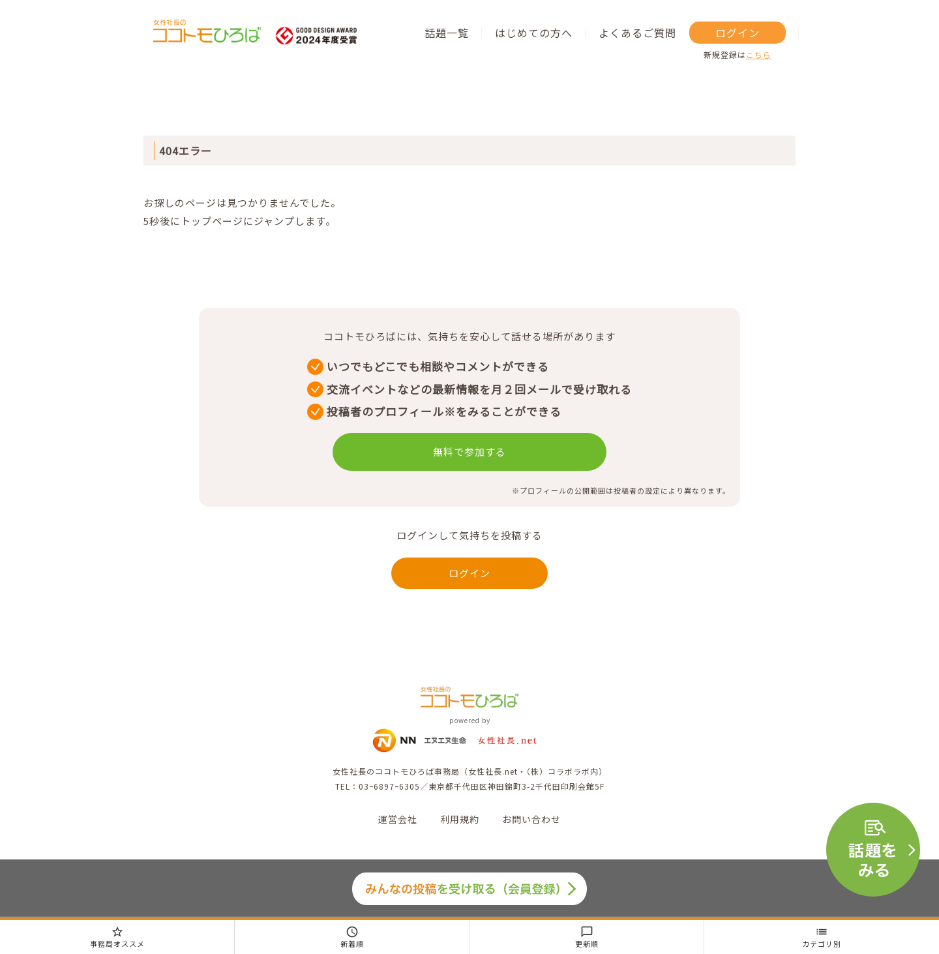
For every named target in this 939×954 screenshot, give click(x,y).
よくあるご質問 (637, 32)
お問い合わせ (531, 819)
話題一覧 (447, 32)
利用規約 (459, 819)
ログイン (737, 32)
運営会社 (397, 819)
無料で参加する (469, 451)
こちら (758, 54)
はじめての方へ (534, 32)
